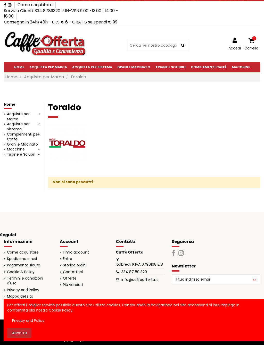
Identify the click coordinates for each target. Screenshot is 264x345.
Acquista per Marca (18, 117)
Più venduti (73, 284)
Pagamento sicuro (23, 265)
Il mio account (76, 252)
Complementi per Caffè (23, 137)
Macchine (16, 149)
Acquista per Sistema (18, 127)
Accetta (19, 332)
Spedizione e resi (22, 258)
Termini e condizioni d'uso (25, 281)
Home (9, 104)
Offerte (70, 278)
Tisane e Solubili (21, 154)
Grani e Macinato (22, 144)
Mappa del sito (20, 296)
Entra (67, 258)
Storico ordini (74, 265)
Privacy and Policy (23, 290)
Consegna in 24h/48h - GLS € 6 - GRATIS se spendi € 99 (60, 22)
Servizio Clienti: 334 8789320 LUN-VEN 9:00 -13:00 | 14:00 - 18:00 (61, 13)
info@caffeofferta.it (139, 279)
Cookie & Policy (21, 272)
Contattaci (73, 272)
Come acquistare (35, 5)
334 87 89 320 (134, 271)
